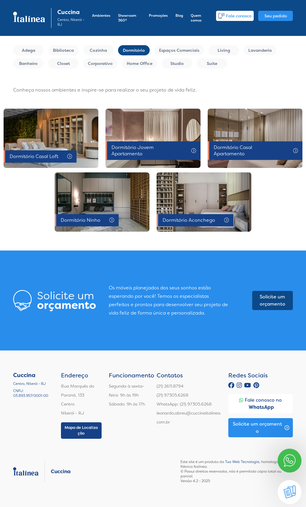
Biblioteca (63, 50)
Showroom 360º (127, 18)
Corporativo (100, 63)
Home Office (139, 63)
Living (224, 50)
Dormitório (134, 50)
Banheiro (28, 63)
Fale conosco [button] (234, 16)
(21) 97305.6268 (172, 395)
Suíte (212, 63)
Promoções (158, 15)
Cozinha (98, 50)
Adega (28, 50)
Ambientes (101, 15)
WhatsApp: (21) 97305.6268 (184, 404)
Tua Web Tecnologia (242, 461)
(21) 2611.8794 (170, 386)
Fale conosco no (260, 404)
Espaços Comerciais (179, 50)
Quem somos (196, 18)
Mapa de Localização (81, 430)
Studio (177, 63)
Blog (179, 15)
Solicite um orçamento (272, 300)
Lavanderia (260, 50)
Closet (63, 63)
